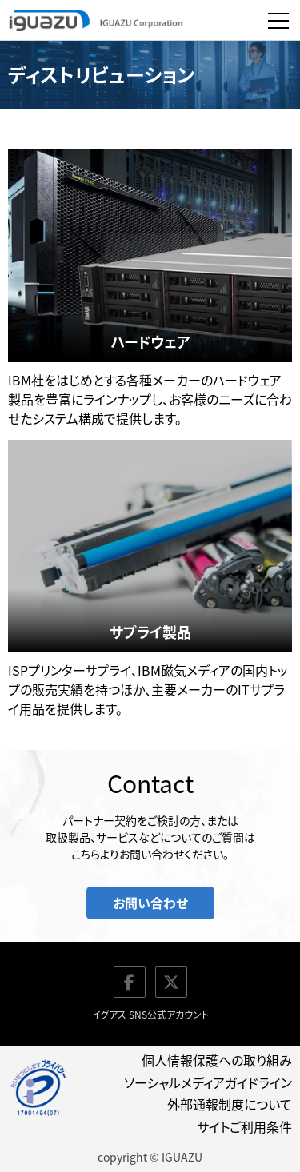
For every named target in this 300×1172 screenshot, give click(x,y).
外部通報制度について (229, 1104)
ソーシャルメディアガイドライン (208, 1082)
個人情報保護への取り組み (217, 1060)
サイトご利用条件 (244, 1126)
